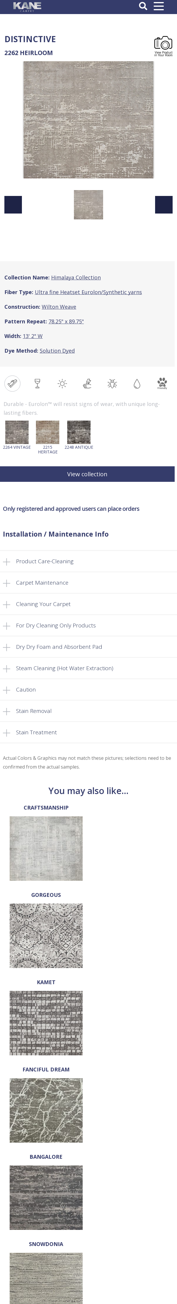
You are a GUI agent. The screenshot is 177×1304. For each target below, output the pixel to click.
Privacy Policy (88, 1233)
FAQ (88, 1179)
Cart (89, 1198)
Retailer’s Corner (88, 1192)
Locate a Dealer (88, 1186)
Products (88, 1173)
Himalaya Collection (76, 277)
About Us (88, 1161)
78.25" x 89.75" (66, 321)
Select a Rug (88, 1167)
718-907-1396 (88, 1092)
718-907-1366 (92, 1101)
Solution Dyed (57, 350)
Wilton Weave (59, 306)
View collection (87, 474)
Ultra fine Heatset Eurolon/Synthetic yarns (88, 292)
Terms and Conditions (88, 1227)
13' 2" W (33, 335)
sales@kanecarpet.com (88, 1110)
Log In (88, 1262)
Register (88, 1268)
